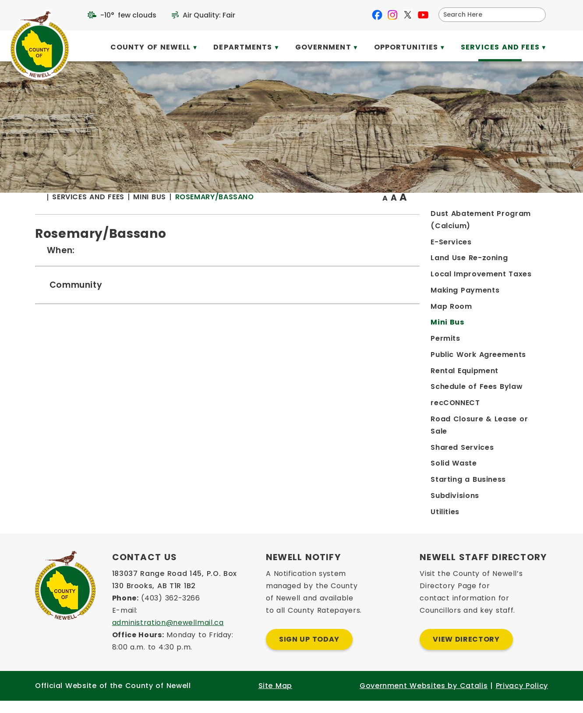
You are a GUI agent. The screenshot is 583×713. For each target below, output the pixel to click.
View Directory (466, 651)
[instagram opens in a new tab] (392, 15)
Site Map (275, 698)
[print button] (526, 215)
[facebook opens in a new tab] (377, 15)
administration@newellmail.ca (168, 635)
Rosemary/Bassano (360, 214)
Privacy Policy (522, 698)
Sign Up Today (309, 651)
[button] (535, 14)
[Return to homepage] (189, 215)
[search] (486, 15)
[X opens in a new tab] (408, 15)
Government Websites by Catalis (424, 698)
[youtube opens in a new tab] (423, 15)
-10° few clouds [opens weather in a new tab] (128, 15)
